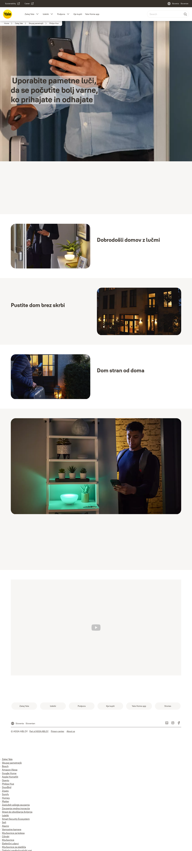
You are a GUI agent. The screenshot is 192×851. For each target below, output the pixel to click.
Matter (5, 801)
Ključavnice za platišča (14, 846)
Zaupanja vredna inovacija (16, 808)
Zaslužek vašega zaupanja (16, 804)
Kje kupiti (78, 14)
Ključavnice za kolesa (13, 832)
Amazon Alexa (9, 769)
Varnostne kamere (11, 829)
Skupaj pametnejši (12, 762)
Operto (5, 780)
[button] (37, 14)
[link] (12, 3)
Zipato (5, 790)
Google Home (9, 773)
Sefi (4, 822)
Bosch (5, 766)
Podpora (61, 14)
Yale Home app (92, 14)
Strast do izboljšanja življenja (17, 811)
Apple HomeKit (10, 776)
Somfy (5, 794)
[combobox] (168, 14)
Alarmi (5, 825)
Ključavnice (8, 839)
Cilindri (5, 836)
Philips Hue (8, 783)
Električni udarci (10, 843)
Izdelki (46, 14)
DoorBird (6, 787)
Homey (6, 797)
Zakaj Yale (29, 14)
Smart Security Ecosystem (16, 818)
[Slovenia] (177, 3)
